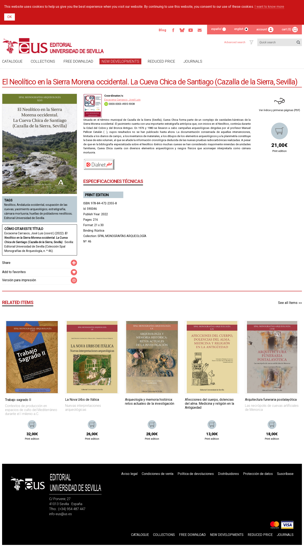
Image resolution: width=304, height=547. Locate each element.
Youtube (190, 30)
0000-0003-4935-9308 (119, 103)
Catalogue (12, 61)
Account (261, 29)
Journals (192, 61)
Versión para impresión (19, 280)
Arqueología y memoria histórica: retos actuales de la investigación (149, 402)
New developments (120, 61)
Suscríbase (285, 474)
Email (199, 30)
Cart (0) (286, 29)
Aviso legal (129, 474)
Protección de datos (258, 474)
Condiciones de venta (157, 474)
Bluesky (182, 30)
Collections (43, 61)
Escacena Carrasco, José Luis (122, 99)
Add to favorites (14, 272)
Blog (162, 30)
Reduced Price (161, 61)
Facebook (173, 30)
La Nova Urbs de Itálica (82, 400)
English (238, 29)
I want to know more (269, 7)
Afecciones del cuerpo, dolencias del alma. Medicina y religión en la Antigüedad (209, 404)
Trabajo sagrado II (18, 400)
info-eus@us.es (60, 514)
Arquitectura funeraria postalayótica (271, 400)
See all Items (288, 303)
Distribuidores (228, 474)
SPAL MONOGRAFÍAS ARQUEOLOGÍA (122, 236)
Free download (78, 61)
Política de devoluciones (196, 474)
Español (216, 29)
